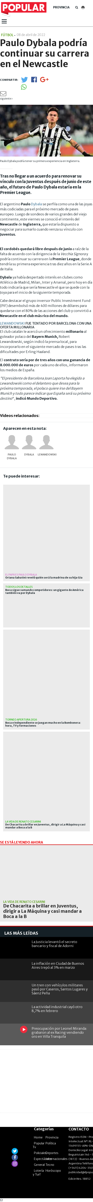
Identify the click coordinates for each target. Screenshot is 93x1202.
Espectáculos (43, 1159)
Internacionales (56, 1159)
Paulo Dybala (12, 456)
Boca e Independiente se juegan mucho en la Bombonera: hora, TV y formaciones (43, 724)
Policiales (40, 1153)
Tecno (50, 1165)
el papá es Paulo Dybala (21, 574)
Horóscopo (53, 1171)
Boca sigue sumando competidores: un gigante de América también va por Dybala (44, 591)
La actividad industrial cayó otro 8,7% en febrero (57, 1009)
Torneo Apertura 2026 (21, 719)
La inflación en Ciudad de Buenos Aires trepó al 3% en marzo (58, 965)
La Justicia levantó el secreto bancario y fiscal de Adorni (54, 944)
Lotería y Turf (38, 1172)
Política (51, 1143)
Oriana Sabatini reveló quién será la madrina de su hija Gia (43, 577)
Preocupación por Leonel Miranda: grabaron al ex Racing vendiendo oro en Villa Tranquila (59, 1032)
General (39, 1165)
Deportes (52, 1153)
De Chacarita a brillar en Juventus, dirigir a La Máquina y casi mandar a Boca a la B (45, 826)
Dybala (36, 204)
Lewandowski (46, 454)
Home (38, 1137)
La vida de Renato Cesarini (23, 821)
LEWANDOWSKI (12, 323)
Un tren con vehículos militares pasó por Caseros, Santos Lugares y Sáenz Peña (60, 989)
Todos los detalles (19, 586)
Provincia (61, 7)
